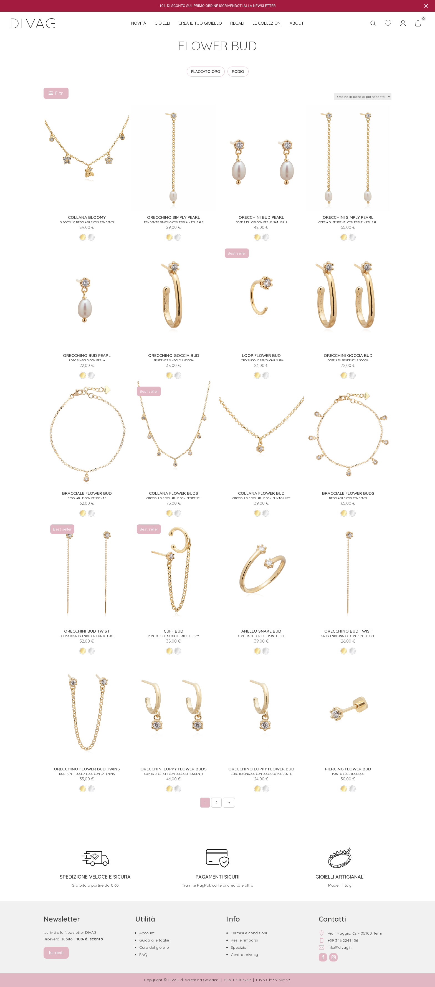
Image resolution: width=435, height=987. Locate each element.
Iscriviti (56, 952)
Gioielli (162, 23)
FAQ (143, 954)
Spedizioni (240, 947)
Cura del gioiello (154, 947)
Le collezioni (266, 23)
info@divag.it (335, 947)
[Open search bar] (373, 23)
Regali (237, 23)
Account (147, 932)
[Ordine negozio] (362, 96)
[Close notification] (426, 5)
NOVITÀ (138, 23)
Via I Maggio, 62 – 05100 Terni (350, 933)
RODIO (238, 71)
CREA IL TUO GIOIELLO (200, 23)
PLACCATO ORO (205, 71)
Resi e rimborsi (244, 940)
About (297, 23)
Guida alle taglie (154, 940)
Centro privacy (244, 954)
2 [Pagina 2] (216, 802)
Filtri (56, 93)
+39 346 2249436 (338, 940)
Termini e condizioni (249, 932)
